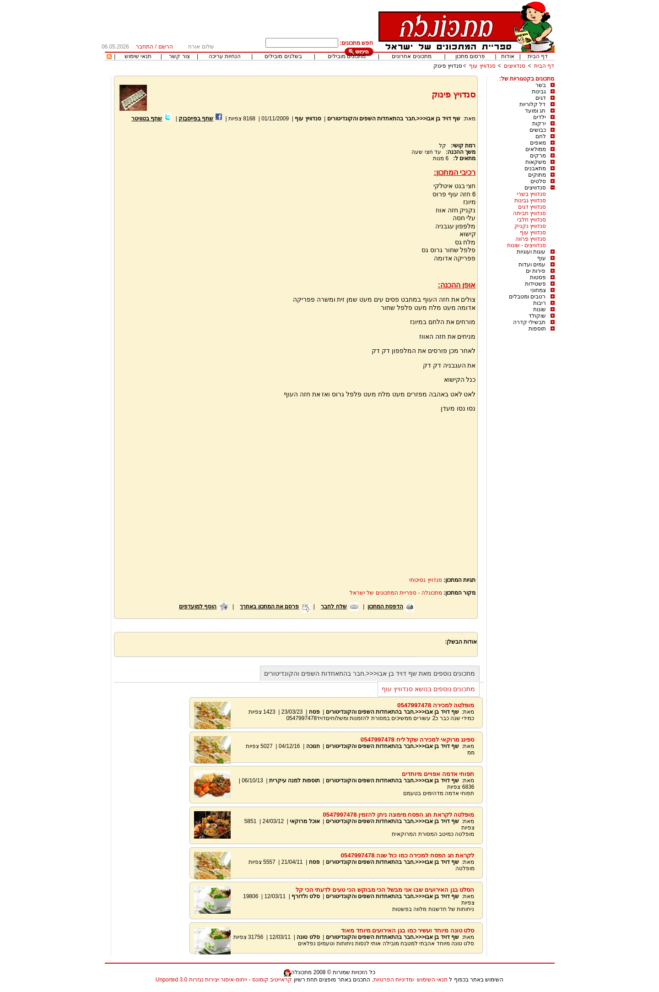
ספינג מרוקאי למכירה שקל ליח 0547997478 (418, 739)
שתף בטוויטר (146, 118)
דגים (540, 98)
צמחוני (538, 290)
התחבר (144, 46)
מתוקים (537, 175)
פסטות (538, 277)
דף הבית (538, 56)
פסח (314, 712)
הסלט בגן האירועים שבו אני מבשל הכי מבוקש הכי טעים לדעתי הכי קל (385, 889)
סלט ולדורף (305, 896)
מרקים (538, 155)
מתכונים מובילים (347, 56)
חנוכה (313, 746)
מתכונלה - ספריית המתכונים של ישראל (396, 593)
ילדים (539, 117)
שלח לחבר (333, 606)
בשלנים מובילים (283, 56)
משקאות (535, 162)
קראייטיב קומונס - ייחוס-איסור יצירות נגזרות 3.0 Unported (224, 979)
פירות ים (536, 271)
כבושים (537, 130)
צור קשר (179, 56)
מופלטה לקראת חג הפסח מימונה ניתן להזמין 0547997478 (398, 814)
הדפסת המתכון (385, 606)
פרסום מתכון (470, 56)
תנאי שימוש (137, 56)
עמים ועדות (532, 264)
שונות (539, 309)
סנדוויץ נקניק (530, 226)
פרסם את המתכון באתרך (269, 606)
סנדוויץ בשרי (531, 194)
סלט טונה (308, 937)
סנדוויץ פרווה (530, 239)
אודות (507, 56)
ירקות (539, 123)
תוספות (537, 328)
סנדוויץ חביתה (529, 213)
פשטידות (535, 284)
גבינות (539, 91)
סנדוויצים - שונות (526, 245)
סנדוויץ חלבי (531, 220)
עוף (541, 258)
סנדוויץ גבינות (530, 200)
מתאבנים (535, 168)
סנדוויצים (514, 66)
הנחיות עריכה (225, 56)
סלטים (538, 181)
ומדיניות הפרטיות (393, 979)
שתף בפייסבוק (195, 118)
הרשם (165, 46)
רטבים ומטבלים (527, 296)
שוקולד (537, 316)
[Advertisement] (196, 232)
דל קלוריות (532, 104)
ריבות (539, 303)
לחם (540, 136)
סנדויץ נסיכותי (425, 580)
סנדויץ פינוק (447, 66)
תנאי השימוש (432, 979)
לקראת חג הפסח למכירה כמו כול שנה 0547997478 (407, 855)
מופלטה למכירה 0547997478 (436, 705)
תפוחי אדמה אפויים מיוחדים (438, 773)
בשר (540, 85)
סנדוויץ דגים (532, 207)
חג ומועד (535, 111)
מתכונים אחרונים (411, 56)
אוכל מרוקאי (304, 821)
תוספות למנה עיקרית (294, 780)
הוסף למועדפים (197, 606)
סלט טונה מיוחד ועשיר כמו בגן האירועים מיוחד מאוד (408, 930)
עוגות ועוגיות (531, 252)
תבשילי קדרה (529, 322)
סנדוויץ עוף (482, 66)
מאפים (538, 143)
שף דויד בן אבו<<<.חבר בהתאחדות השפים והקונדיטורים (393, 118)
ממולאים (535, 149)
